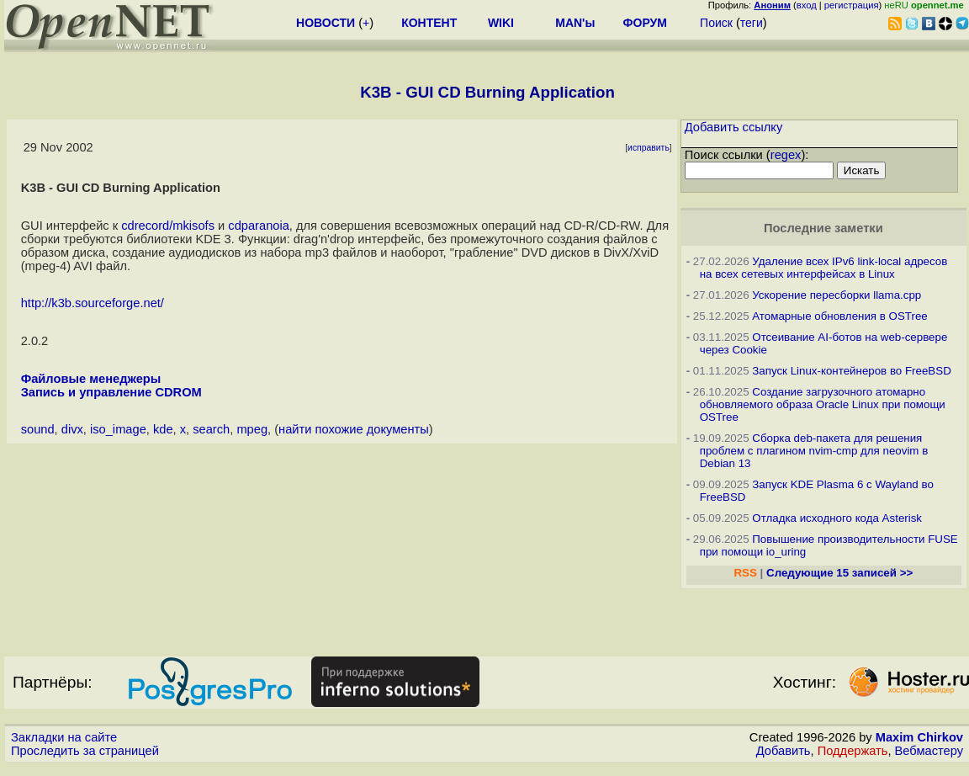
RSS (744, 572)
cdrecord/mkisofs (167, 225)
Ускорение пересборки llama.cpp (836, 295)
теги (751, 22)
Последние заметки (823, 228)
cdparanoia (258, 225)
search (211, 429)
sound (38, 429)
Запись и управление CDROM (111, 392)
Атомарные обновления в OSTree (839, 316)
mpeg (251, 429)
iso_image (118, 429)
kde (163, 429)
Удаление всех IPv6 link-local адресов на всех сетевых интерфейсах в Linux (824, 267)
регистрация (851, 5)
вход (807, 5)
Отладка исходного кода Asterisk (837, 518)
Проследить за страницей (85, 750)
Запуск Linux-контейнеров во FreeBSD (851, 370)
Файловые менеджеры (91, 378)
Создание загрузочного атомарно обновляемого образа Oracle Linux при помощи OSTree (822, 404)
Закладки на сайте (64, 737)
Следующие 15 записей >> (839, 572)
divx (72, 429)
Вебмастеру (929, 750)
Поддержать (853, 750)
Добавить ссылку (734, 127)
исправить (648, 147)
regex (786, 155)
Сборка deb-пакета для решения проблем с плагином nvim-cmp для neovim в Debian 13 (814, 451)
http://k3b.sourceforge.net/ (92, 303)
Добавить (783, 750)
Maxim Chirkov (919, 737)
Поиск (716, 22)
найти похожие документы (353, 429)
